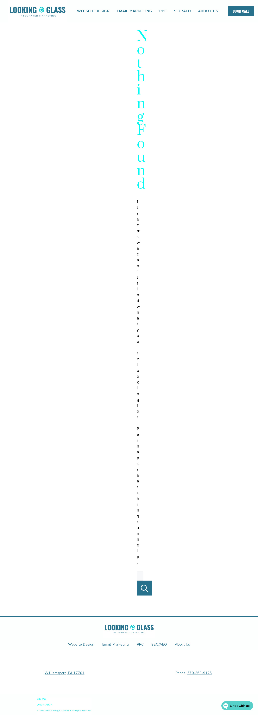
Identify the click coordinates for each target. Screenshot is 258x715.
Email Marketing (134, 11)
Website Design (93, 11)
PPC (163, 11)
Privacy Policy (44, 705)
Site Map (41, 699)
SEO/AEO (182, 11)
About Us (208, 11)
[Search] (144, 588)
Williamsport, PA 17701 (64, 673)
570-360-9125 (199, 673)
